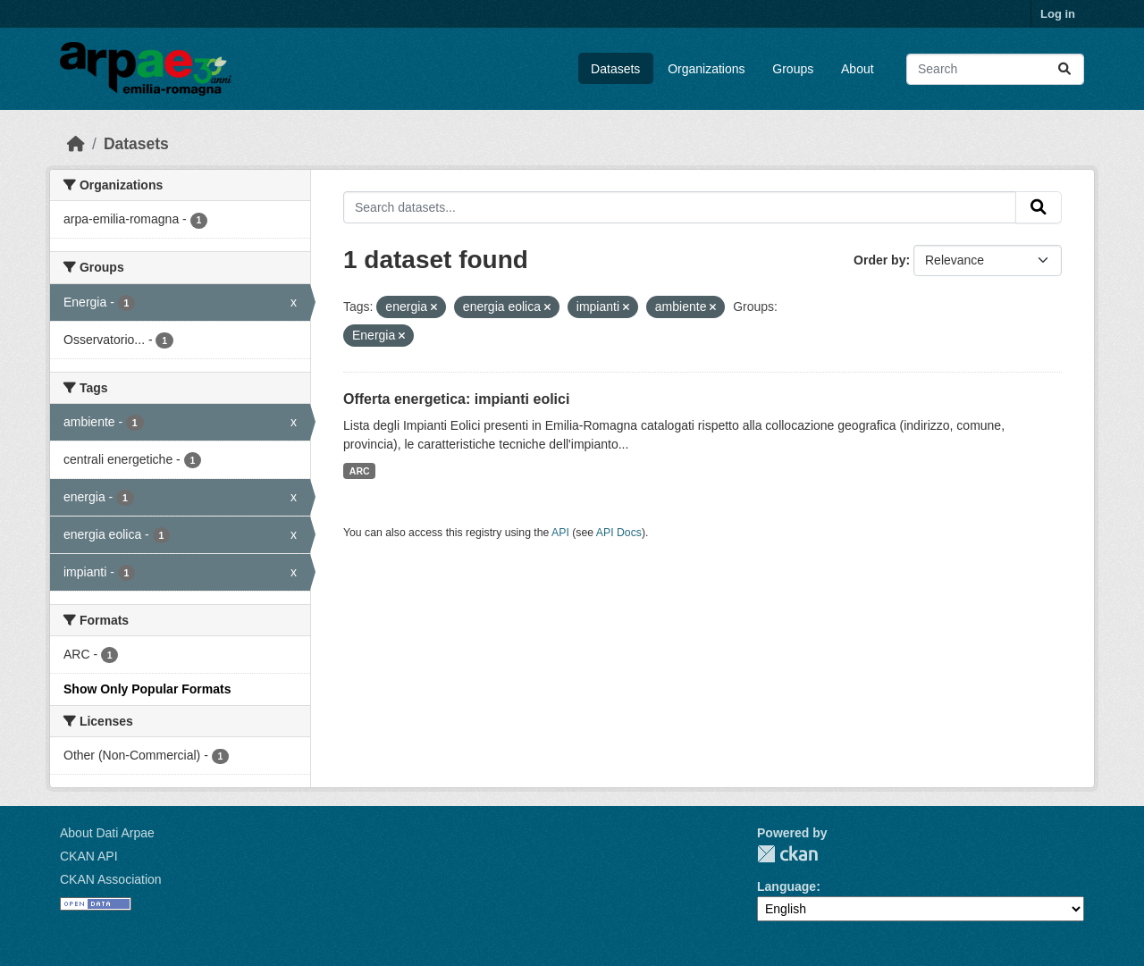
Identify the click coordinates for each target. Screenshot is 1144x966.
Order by (879, 260)
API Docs (619, 532)
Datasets (615, 69)
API (560, 532)
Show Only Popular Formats (147, 689)
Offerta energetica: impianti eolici (456, 399)
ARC (359, 471)
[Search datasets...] (995, 69)
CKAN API (89, 856)
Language (786, 886)
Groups (792, 69)
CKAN (787, 853)
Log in (1057, 14)
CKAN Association (111, 879)
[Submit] (1064, 69)
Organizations (706, 69)
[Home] (76, 144)
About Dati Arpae (107, 833)
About (857, 69)
